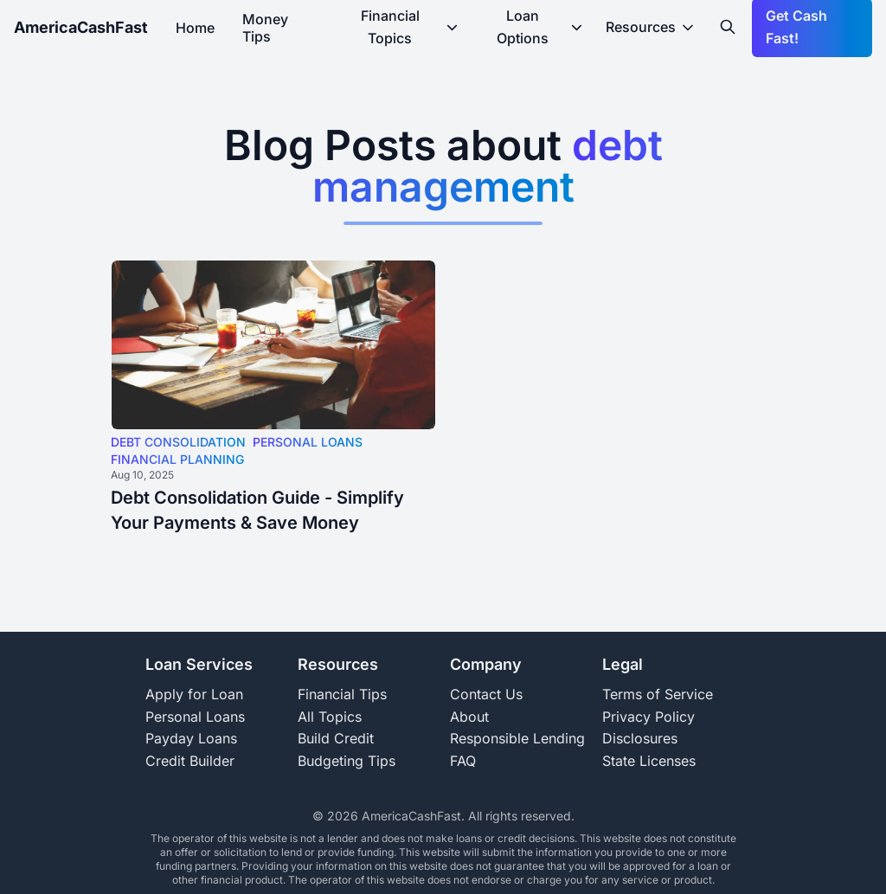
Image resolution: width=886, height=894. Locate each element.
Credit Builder (189, 760)
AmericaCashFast (81, 27)
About (469, 716)
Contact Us (486, 694)
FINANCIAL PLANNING (177, 459)
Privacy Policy (648, 716)
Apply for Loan (194, 694)
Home (195, 27)
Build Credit (336, 738)
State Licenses (649, 760)
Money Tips (265, 27)
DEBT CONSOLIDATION (178, 441)
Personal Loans (195, 716)
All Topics (330, 716)
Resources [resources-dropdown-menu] (651, 27)
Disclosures (639, 738)
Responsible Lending (517, 738)
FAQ (463, 760)
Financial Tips (342, 694)
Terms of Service (657, 694)
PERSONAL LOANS (308, 441)
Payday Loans (191, 738)
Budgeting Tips (346, 760)
